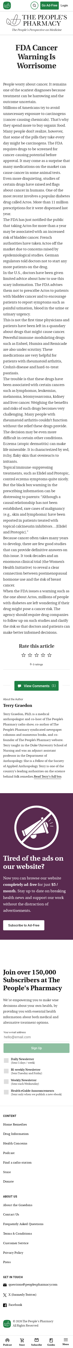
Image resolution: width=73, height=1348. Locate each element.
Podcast (9, 1153)
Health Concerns (15, 1143)
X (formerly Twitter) (20, 1295)
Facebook (12, 1306)
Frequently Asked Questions (23, 1224)
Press (7, 1262)
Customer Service (15, 1243)
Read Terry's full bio (47, 776)
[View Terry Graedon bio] (35, 706)
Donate (8, 1181)
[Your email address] (36, 1038)
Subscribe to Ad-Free (23, 925)
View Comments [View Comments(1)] (36, 685)
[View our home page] (7, 5)
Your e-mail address (15, 1032)
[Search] (34, 5)
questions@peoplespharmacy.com (30, 1285)
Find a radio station (17, 1162)
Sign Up (36, 1048)
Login (64, 5)
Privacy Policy (13, 1253)
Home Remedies (15, 1124)
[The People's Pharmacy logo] (36, 21)
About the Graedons (17, 1205)
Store (7, 1172)
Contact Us (11, 1214)
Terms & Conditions (17, 1233)
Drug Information (16, 1134)
